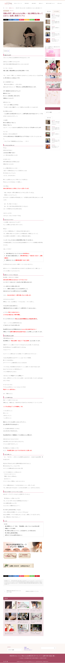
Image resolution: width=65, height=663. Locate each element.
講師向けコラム (6, 10)
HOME (10, 3)
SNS (18, 580)
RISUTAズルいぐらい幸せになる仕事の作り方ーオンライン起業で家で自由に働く (32, 656)
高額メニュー (7, 584)
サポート (33, 580)
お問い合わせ (59, 3)
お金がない (25, 580)
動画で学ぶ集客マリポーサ (50, 3)
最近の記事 (49, 11)
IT (17, 580)
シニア (36, 580)
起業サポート (41, 3)
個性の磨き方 (34, 3)
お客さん (21, 580)
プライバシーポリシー (28, 650)
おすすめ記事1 (56, 11)
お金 (23, 580)
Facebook (5, 661)
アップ (28, 580)
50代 (14, 580)
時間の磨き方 (27, 3)
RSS (7, 661)
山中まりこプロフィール (18, 3)
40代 (13, 580)
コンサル (31, 580)
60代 (16, 580)
